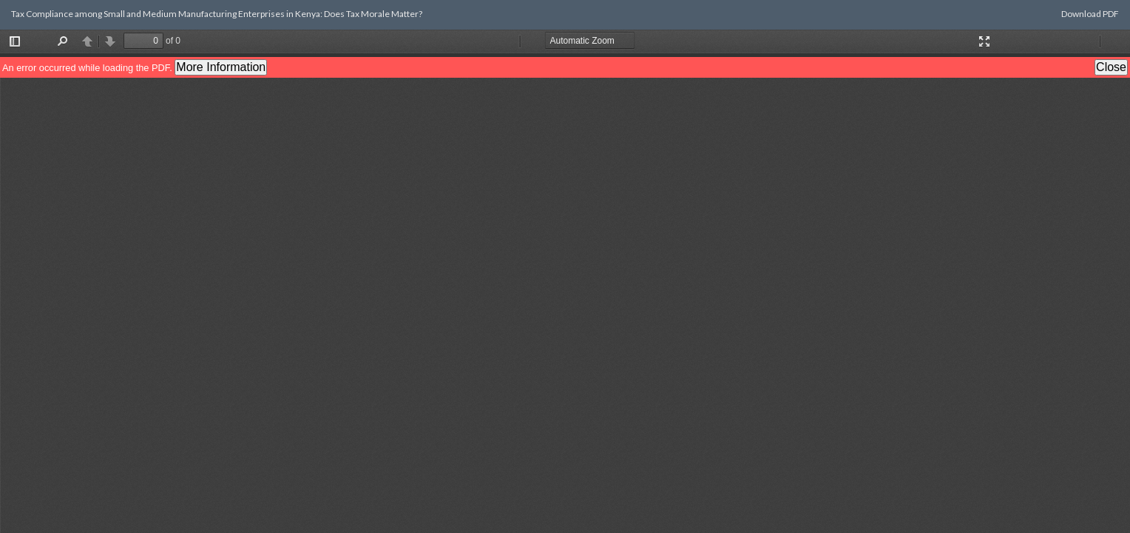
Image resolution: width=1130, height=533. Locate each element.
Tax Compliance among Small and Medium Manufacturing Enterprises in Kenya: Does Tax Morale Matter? (216, 13)
